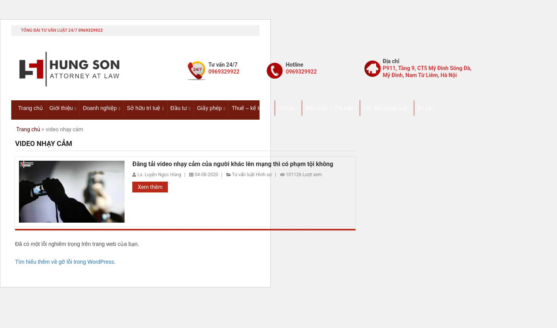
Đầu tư (179, 108)
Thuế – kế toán (250, 108)
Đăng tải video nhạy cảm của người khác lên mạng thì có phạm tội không (232, 164)
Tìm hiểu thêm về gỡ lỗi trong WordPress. (65, 262)
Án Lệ (424, 108)
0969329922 (90, 30)
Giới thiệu (61, 108)
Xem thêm (150, 187)
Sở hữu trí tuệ (144, 108)
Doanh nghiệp (99, 108)
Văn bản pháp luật (385, 108)
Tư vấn (286, 108)
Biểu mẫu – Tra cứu (329, 108)
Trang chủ (30, 108)
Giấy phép (209, 108)
